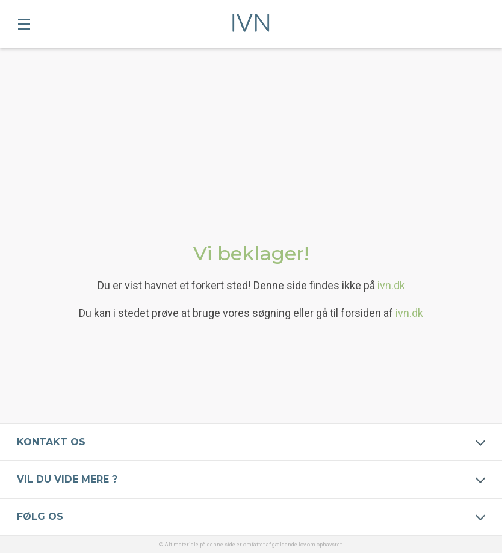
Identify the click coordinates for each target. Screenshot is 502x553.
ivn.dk (391, 285)
